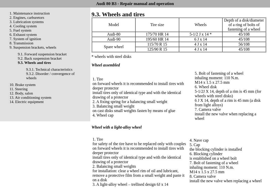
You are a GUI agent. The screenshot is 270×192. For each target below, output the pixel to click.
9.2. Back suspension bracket (40, 58)
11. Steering (19, 89)
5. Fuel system (20, 30)
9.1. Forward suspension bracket (42, 54)
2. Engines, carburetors (27, 18)
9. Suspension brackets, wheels (33, 47)
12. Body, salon (21, 93)
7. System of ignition (25, 39)
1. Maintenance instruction (30, 13)
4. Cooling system (23, 26)
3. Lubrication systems (27, 22)
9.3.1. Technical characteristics (49, 69)
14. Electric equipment (27, 102)
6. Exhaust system (23, 35)
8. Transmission (21, 43)
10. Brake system (23, 85)
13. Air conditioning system (30, 97)
